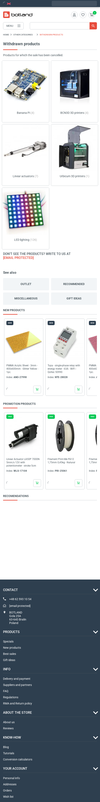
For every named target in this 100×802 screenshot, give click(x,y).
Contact (10, 590)
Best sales (9, 653)
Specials (8, 641)
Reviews (8, 728)
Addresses (9, 784)
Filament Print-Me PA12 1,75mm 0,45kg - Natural (61, 461)
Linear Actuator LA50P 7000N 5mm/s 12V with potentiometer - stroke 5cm (23, 462)
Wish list (8, 796)
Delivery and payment (16, 678)
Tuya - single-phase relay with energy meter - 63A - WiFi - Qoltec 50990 (64, 369)
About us (9, 722)
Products (11, 632)
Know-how (12, 737)
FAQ (5, 691)
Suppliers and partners (17, 685)
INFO (6, 669)
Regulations (10, 697)
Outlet (26, 284)
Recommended (74, 284)
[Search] (63, 25)
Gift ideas (74, 298)
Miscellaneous (26, 298)
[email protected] (18, 258)
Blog (6, 747)
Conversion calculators (17, 759)
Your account (15, 769)
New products (12, 647)
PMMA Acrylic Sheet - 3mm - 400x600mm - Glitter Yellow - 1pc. (22, 369)
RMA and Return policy (17, 703)
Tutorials (8, 753)
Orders (7, 790)
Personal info (11, 778)
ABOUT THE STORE (17, 713)
